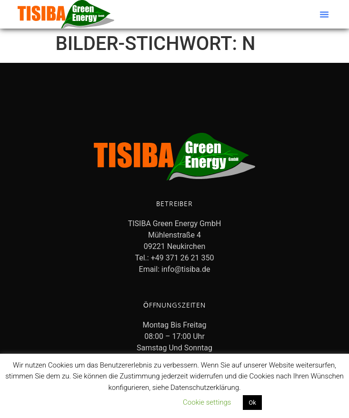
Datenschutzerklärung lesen (128, 402)
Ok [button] (252, 402)
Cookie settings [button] (207, 402)
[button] (324, 14)
